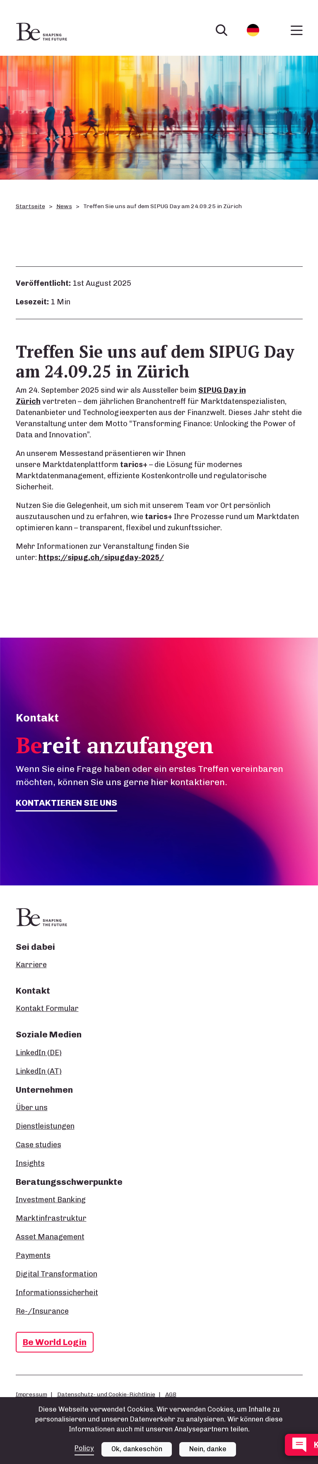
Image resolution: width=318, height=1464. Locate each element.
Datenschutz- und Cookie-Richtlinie (106, 1394)
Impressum (31, 1394)
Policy (84, 1448)
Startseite (30, 206)
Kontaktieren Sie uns (66, 802)
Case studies (38, 1144)
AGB (170, 1394)
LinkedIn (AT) (39, 1071)
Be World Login (55, 1342)
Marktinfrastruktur (51, 1218)
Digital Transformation (56, 1274)
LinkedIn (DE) (39, 1052)
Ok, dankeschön (136, 1449)
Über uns (32, 1107)
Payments (33, 1255)
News (64, 206)
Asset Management (50, 1236)
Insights (30, 1163)
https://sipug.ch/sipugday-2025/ (101, 557)
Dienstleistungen (45, 1126)
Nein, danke (207, 1449)
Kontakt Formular (47, 1008)
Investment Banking (51, 1199)
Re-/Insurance (42, 1311)
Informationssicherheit (57, 1292)
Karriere (31, 964)
